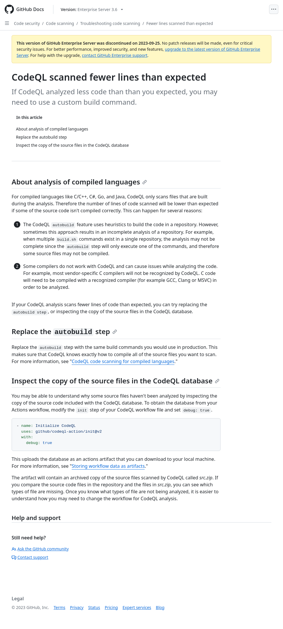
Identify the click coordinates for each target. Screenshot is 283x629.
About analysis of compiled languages (79, 181)
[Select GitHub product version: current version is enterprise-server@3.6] (92, 9)
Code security (27, 23)
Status (94, 607)
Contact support (30, 557)
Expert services (136, 607)
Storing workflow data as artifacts (108, 466)
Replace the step (64, 331)
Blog (160, 607)
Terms (59, 607)
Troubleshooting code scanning (110, 23)
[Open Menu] (273, 9)
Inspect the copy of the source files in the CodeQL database (115, 380)
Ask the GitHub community (40, 549)
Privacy (77, 607)
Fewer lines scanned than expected (179, 23)
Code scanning (60, 23)
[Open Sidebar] (7, 23)
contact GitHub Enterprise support (114, 55)
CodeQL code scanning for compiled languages (123, 361)
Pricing (111, 607)
